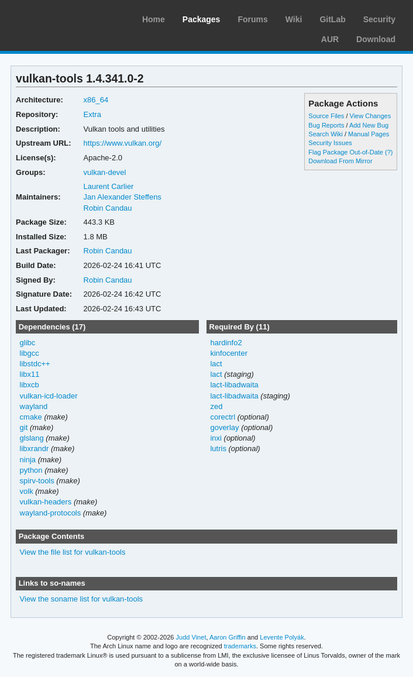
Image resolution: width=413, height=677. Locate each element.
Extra (92, 114)
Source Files (326, 115)
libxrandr (34, 448)
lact (216, 363)
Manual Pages (368, 134)
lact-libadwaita (234, 384)
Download (375, 39)
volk (26, 491)
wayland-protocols (50, 512)
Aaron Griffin (227, 637)
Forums (252, 19)
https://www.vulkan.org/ (123, 143)
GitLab (332, 19)
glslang (32, 438)
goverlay (224, 427)
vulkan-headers (46, 501)
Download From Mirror (340, 160)
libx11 (30, 374)
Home (153, 19)
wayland (34, 406)
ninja (28, 459)
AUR (330, 39)
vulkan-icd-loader (49, 395)
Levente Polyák (282, 637)
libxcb (29, 384)
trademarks (240, 645)
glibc (28, 342)
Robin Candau (108, 208)
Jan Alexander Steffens (122, 197)
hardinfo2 (226, 342)
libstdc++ (35, 363)
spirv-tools (37, 480)
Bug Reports (326, 125)
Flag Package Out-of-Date (345, 152)
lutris (218, 448)
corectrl (222, 417)
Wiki (293, 19)
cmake (31, 417)
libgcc (29, 353)
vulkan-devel (105, 172)
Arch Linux (64, 17)
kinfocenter (228, 353)
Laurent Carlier (109, 186)
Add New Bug (368, 125)
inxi (215, 438)
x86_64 (96, 99)
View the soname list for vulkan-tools (81, 598)
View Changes (370, 115)
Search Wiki (325, 134)
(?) (389, 152)
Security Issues (330, 142)
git (24, 427)
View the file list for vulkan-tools (73, 552)
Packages (202, 19)
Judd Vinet (191, 637)
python (31, 470)
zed (216, 406)
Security (379, 19)
